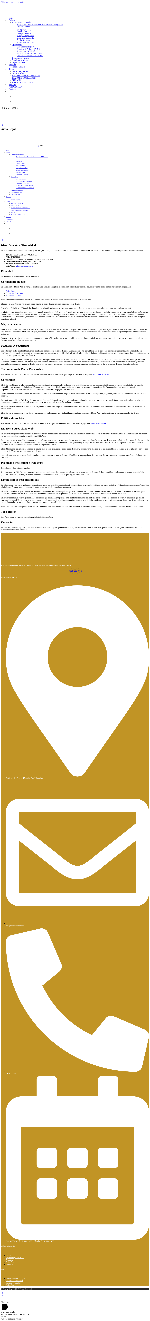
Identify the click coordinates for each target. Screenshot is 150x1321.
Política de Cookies (13, 295)
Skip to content (7, 2)
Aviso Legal (10, 291)
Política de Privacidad (14, 293)
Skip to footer (18, 2)
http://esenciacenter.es (24, 266)
